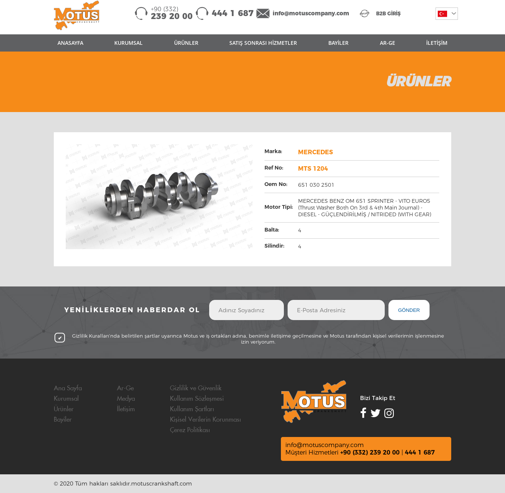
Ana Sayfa (68, 388)
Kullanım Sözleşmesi (197, 399)
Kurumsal (66, 399)
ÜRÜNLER (186, 42)
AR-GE (387, 42)
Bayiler (63, 420)
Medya (126, 399)
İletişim (126, 409)
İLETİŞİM (436, 42)
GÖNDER (409, 310)
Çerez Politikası (190, 430)
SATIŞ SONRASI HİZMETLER (263, 42)
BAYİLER (338, 42)
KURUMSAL (128, 42)
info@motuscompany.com (311, 13)
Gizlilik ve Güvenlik (195, 388)
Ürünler (64, 409)
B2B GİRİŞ (388, 13)
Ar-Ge (125, 388)
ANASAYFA (70, 42)
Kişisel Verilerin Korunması (205, 420)
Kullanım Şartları (192, 409)
